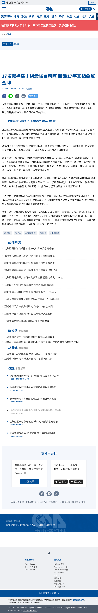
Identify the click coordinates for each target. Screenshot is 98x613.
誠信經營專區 (27, 580)
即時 (16, 16)
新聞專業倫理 (69, 576)
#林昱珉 (18, 233)
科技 (61, 16)
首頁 (4, 34)
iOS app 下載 (27, 562)
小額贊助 (29, 481)
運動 (9, 34)
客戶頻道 (34, 587)
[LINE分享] (10, 96)
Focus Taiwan (27, 556)
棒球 (11, 368)
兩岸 (39, 16)
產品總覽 (24, 587)
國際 (31, 16)
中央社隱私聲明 (77, 600)
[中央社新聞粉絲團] (20, 549)
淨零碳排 (40, 566)
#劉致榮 (43, 233)
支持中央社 (86, 9)
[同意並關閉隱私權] (96, 599)
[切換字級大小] (23, 96)
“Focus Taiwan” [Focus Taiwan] (30, 610)
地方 (84, 16)
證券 (54, 16)
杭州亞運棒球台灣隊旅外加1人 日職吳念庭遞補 (34, 421)
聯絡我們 (50, 580)
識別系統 (34, 576)
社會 (76, 16)
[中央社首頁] (49, 8)
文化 (91, 16)
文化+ (32, 566)
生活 (69, 16)
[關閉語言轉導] (96, 607)
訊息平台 (52, 587)
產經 (46, 16)
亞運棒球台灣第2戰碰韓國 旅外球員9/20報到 (32, 433)
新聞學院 (49, 566)
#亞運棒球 (54, 233)
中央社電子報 (61, 566)
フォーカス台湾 (42, 556)
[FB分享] (4, 96)
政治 (24, 16)
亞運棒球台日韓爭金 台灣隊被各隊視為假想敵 (33, 387)
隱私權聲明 (40, 580)
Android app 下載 (43, 562)
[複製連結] (17, 96)
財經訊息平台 (64, 587)
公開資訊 (43, 576)
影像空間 (43, 587)
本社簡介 (24, 576)
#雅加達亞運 (30, 233)
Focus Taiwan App (62, 562)
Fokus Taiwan (58, 556)
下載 (92, 3)
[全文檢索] (94, 9)
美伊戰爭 (6, 16)
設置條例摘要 (55, 576)
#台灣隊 (7, 233)
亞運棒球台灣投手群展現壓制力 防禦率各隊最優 (34, 376)
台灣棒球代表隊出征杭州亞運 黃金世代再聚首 (33, 398)
